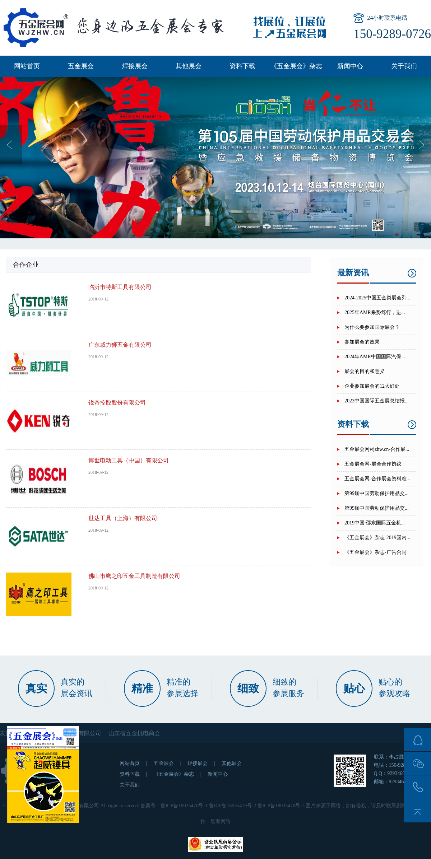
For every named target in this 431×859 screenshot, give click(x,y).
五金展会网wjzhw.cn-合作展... (376, 449)
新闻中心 (350, 66)
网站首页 (27, 66)
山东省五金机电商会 (134, 733)
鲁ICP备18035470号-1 (184, 805)
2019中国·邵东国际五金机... (374, 523)
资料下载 (242, 66)
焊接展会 (135, 66)
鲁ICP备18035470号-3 (281, 805)
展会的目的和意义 (364, 371)
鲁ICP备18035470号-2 (232, 805)
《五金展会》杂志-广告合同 (375, 552)
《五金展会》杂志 (296, 66)
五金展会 (81, 66)
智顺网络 (220, 821)
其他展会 (188, 66)
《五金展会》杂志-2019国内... (377, 537)
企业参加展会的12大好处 (372, 386)
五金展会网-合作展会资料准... (377, 478)
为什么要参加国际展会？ (372, 327)
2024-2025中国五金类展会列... (377, 297)
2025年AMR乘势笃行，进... (374, 312)
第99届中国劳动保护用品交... (376, 493)
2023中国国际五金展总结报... (376, 400)
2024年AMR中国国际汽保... (374, 356)
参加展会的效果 (362, 342)
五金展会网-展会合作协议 (373, 464)
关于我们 (404, 66)
